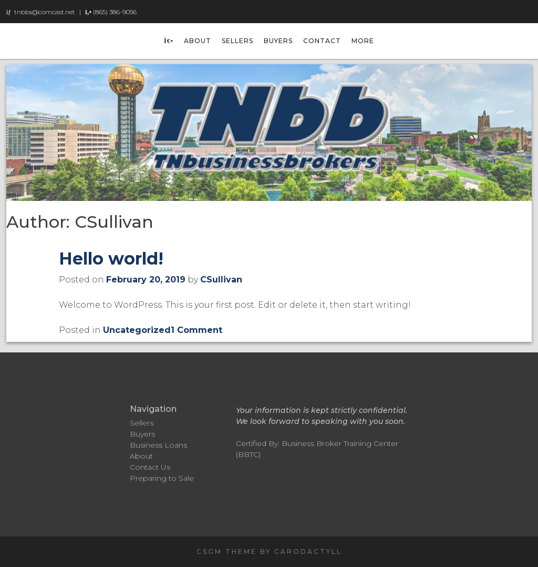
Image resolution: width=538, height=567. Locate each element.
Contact (322, 41)
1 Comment (196, 330)
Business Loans (158, 445)
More (362, 41)
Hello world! (111, 258)
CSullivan (221, 280)
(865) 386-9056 (115, 12)
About (197, 41)
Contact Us (150, 467)
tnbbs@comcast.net (44, 12)
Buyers (278, 41)
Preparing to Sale (162, 478)
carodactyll (308, 551)
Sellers (237, 41)
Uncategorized (137, 330)
